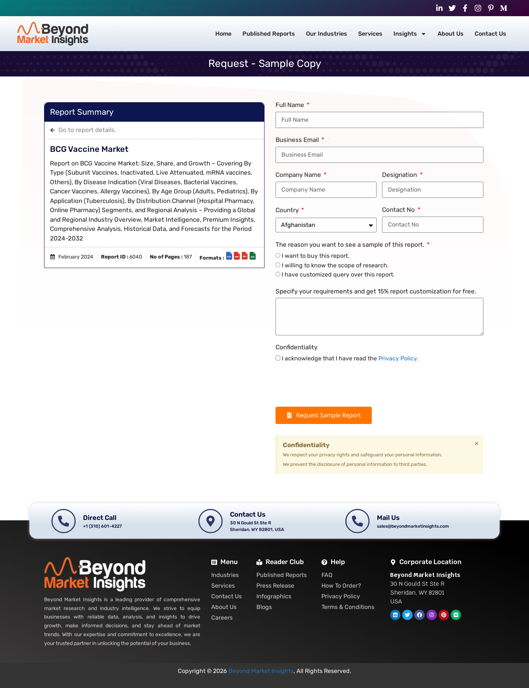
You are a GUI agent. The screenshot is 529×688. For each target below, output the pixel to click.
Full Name (291, 104)
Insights (410, 33)
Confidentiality (296, 347)
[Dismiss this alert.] (477, 443)
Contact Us (490, 33)
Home (223, 33)
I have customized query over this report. (338, 274)
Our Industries (326, 33)
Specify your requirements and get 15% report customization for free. (376, 291)
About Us (451, 33)
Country (288, 210)
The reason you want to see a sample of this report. (351, 244)
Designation (400, 174)
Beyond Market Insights (261, 670)
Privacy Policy (397, 358)
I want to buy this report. (315, 255)
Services (370, 33)
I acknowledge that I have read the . (350, 358)
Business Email (298, 139)
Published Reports (268, 33)
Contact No (399, 209)
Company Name (299, 174)
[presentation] (331, 385)
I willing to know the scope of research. (335, 265)
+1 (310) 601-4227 (170, 7)
